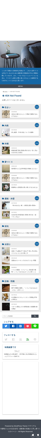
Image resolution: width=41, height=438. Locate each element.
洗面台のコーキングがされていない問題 (23, 260)
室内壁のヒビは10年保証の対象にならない (24, 168)
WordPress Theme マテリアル (25, 426)
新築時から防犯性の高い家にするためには (24, 187)
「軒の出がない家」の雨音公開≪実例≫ (23, 205)
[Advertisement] (20, 20)
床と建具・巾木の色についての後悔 (22, 132)
